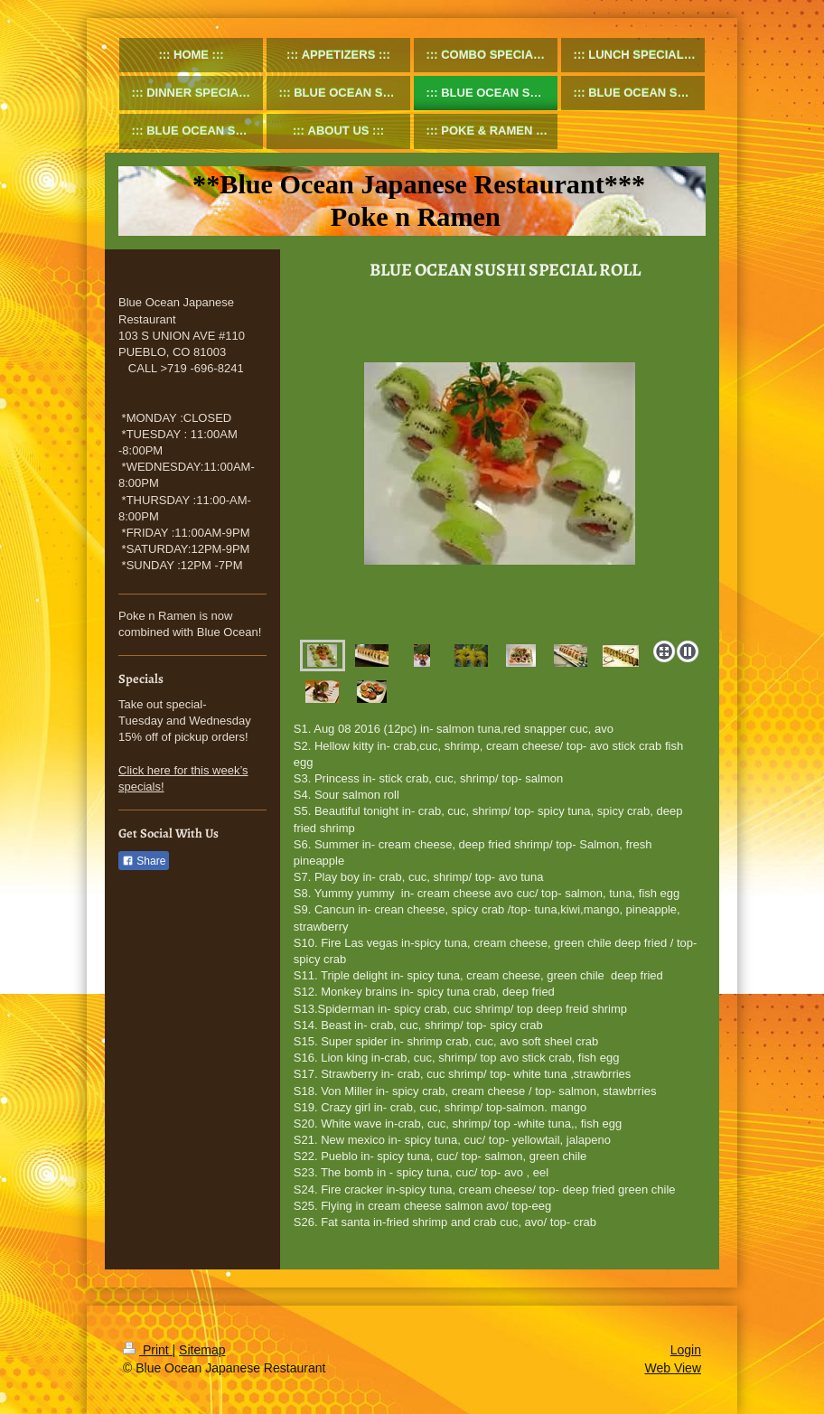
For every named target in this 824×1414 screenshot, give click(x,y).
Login (685, 1350)
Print (148, 1350)
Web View (672, 1368)
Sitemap (202, 1350)
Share (143, 861)
